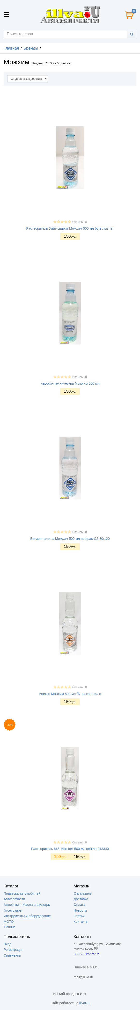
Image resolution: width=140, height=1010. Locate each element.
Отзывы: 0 (79, 222)
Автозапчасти (14, 899)
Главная (11, 48)
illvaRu (84, 1003)
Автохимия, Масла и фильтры (27, 905)
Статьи (79, 916)
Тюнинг (9, 927)
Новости (80, 910)
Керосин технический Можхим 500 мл (69, 383)
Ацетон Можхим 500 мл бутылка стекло (70, 694)
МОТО (9, 921)
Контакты (81, 921)
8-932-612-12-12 (86, 954)
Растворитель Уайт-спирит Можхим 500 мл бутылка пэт (70, 228)
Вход (7, 944)
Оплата (79, 905)
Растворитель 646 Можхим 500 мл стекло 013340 (70, 849)
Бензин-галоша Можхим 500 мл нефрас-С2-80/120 (70, 539)
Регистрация (13, 949)
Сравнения (12, 955)
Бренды (30, 48)
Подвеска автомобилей (22, 893)
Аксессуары (13, 910)
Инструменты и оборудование (27, 916)
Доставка (81, 899)
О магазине (83, 893)
